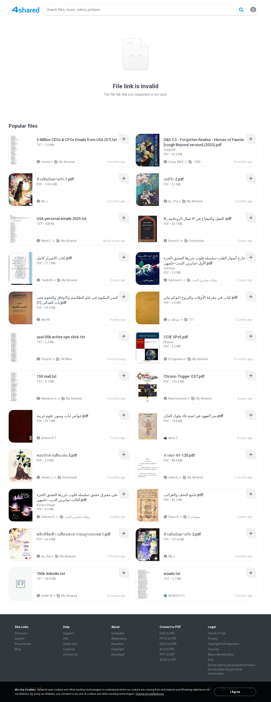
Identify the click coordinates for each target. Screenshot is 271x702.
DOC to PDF (167, 633)
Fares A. (171, 517)
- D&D (194, 162)
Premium (21, 633)
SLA (210, 659)
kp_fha (171, 201)
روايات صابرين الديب (202, 280)
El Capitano (173, 359)
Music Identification (221, 654)
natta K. (171, 477)
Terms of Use (217, 633)
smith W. (45, 595)
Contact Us (70, 654)
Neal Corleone (175, 398)
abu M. (43, 319)
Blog (18, 649)
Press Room (23, 644)
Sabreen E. (173, 280)
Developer (118, 654)
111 (189, 319)
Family (43, 162)
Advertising (119, 638)
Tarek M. (45, 280)
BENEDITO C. (174, 595)
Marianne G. (47, 398)
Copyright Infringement (223, 644)
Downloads (194, 240)
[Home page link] (25, 10)
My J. (42, 201)
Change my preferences (150, 693)
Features (69, 649)
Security (213, 649)
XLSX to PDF (168, 659)
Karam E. (172, 240)
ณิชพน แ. (45, 477)
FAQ (66, 638)
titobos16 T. (47, 438)
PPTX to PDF (168, 638)
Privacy (213, 638)
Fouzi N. (44, 359)
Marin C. (44, 240)
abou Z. (171, 438)
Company (117, 633)
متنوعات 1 (191, 517)
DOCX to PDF (168, 644)
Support (68, 633)
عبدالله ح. (172, 319)
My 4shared (64, 162)
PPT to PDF (167, 654)
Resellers (117, 644)
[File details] (25, 150)
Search (19, 638)
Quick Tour (70, 644)
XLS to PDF (167, 649)
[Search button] (241, 10)
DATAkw (64, 359)
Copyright (117, 649)
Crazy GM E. (174, 162)
